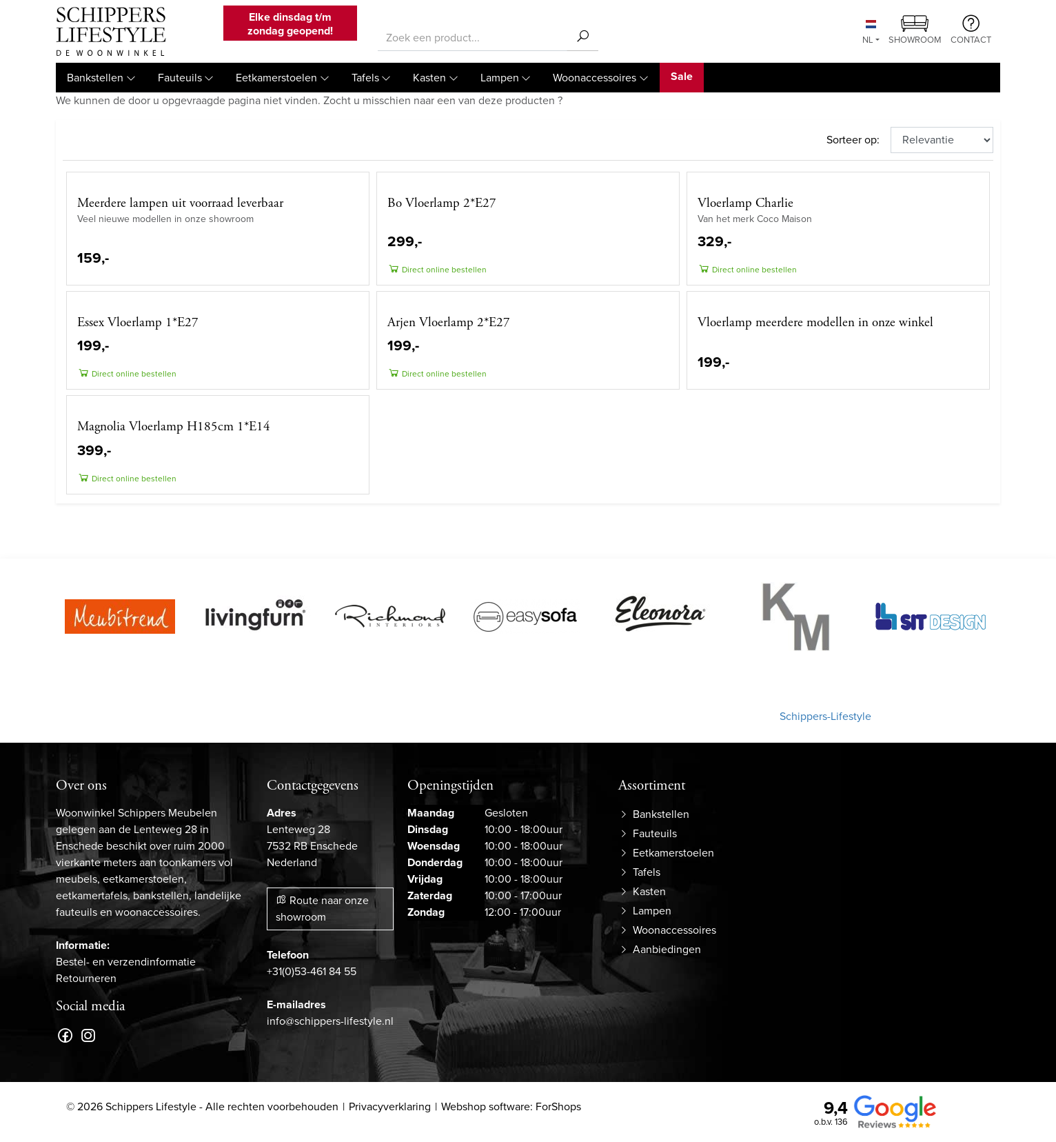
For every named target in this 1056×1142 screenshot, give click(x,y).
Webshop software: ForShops (511, 1106)
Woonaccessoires (594, 78)
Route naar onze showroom (322, 908)
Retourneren (86, 978)
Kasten (429, 78)
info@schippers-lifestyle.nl (330, 1021)
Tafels (365, 78)
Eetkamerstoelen (276, 78)
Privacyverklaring (390, 1106)
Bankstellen (95, 78)
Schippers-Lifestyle (825, 716)
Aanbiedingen (667, 949)
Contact (971, 30)
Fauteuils (180, 78)
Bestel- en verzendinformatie (126, 962)
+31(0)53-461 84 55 (311, 971)
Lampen (499, 78)
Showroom (915, 31)
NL (869, 33)
